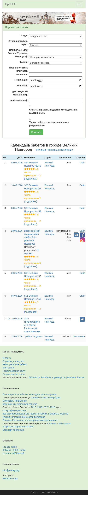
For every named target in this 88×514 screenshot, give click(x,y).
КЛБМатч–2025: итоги (13, 450)
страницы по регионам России (68, 377)
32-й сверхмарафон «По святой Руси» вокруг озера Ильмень (32, 325)
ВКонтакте (34, 377)
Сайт (82, 162)
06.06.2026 (17, 295)
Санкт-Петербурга (50, 397)
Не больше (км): (19, 100)
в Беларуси (64, 423)
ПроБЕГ (10, 4)
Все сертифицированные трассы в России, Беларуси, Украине (35, 413)
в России (51, 423)
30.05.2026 (17, 273)
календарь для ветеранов (42, 394)
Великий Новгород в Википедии (54, 149)
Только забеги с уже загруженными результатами (49, 124)
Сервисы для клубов (13, 361)
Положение (79, 336)
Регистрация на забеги (14, 364)
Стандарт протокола (13, 430)
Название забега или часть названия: (18, 70)
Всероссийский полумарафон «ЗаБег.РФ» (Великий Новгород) (32, 237)
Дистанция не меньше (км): (20, 93)
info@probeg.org (10, 470)
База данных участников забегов (19, 404)
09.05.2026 (17, 162)
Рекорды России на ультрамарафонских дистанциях (30, 420)
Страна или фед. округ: (18, 43)
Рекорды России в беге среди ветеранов (23, 417)
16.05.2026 (17, 185)
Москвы (35, 397)
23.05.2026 (17, 208)
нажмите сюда (10, 478)
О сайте (6, 358)
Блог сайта (8, 367)
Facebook (46, 377)
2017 (46, 407)
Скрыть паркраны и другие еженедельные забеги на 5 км (53, 111)
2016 (52, 407)
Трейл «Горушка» (33, 336)
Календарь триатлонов (14, 400)
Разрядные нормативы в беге (17, 426)
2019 (33, 407)
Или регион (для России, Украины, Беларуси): (18, 53)
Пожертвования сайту (13, 371)
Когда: (24, 35)
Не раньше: (21, 80)
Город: (24, 62)
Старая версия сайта (13, 374)
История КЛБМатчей (13, 453)
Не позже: (22, 85)
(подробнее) (30, 178)
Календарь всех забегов (15, 394)
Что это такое (9, 447)
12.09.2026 (17, 336)
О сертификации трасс (14, 410)
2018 (39, 407)
